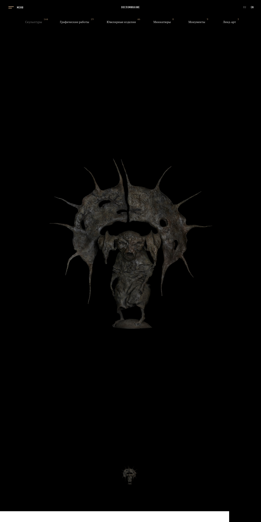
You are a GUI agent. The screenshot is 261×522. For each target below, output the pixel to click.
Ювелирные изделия (121, 21)
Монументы (196, 21)
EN (252, 7)
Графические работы (74, 21)
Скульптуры (33, 21)
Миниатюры (162, 21)
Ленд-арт (229, 21)
